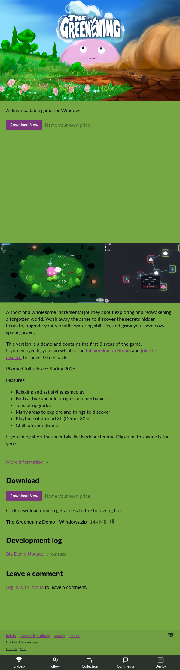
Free (23, 648)
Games (11, 648)
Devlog (160, 663)
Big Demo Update (24, 553)
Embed (74, 635)
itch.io (11, 635)
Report (59, 635)
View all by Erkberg (35, 635)
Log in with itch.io (25, 587)
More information (27, 462)
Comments (125, 663)
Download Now (23, 124)
